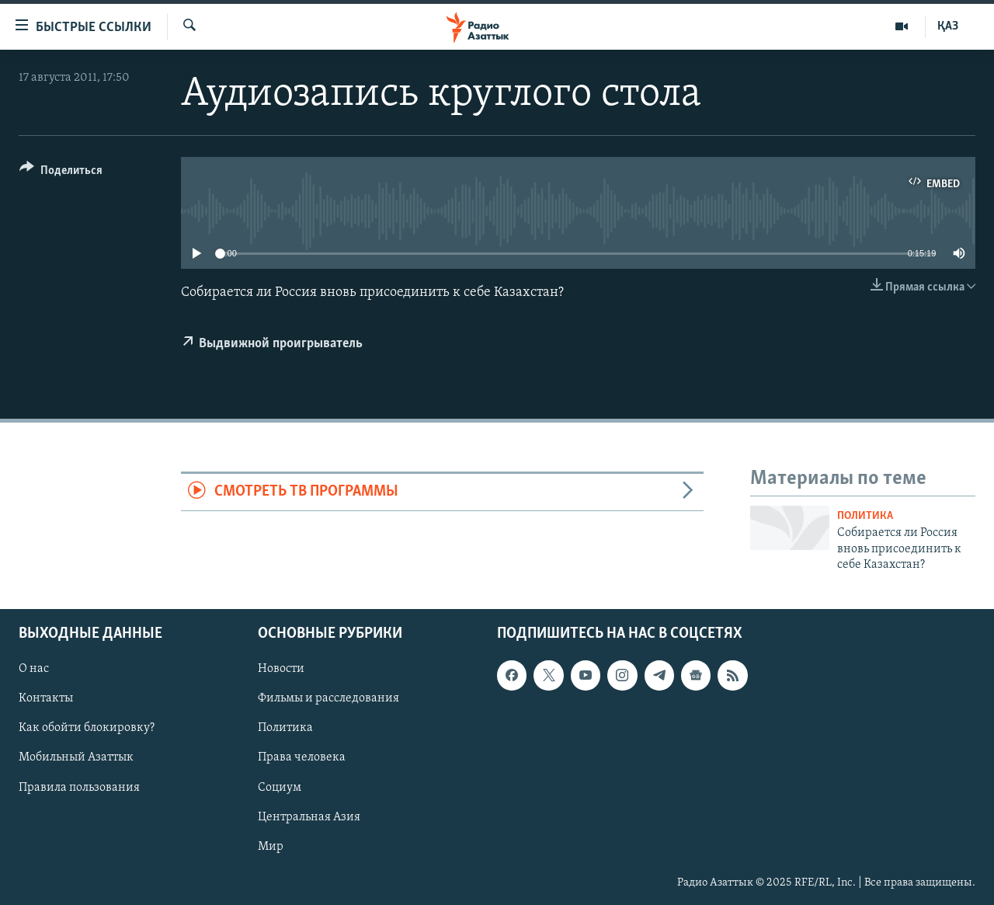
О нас (34, 669)
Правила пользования (79, 787)
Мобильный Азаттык (76, 757)
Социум (279, 787)
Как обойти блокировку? (87, 728)
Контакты (46, 698)
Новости (281, 669)
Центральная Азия (309, 816)
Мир (270, 846)
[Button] (61, 173)
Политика (865, 516)
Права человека (302, 757)
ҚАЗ (947, 26)
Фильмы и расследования (328, 698)
